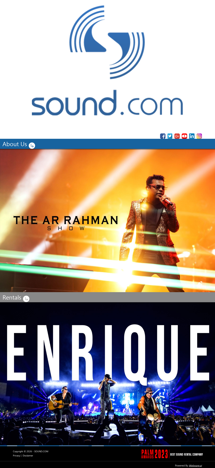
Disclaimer (28, 455)
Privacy (16, 455)
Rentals (17, 297)
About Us (20, 144)
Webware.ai (195, 465)
